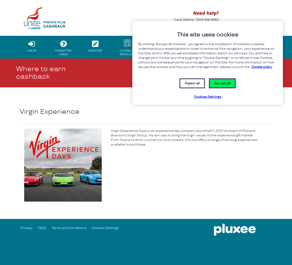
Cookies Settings (105, 228)
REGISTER (95, 45)
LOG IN (31, 45)
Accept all (222, 83)
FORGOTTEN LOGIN (63, 47)
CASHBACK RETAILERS (127, 47)
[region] (207, 63)
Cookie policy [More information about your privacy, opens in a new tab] (261, 67)
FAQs (42, 228)
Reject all (192, 83)
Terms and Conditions (69, 228)
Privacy (26, 228)
